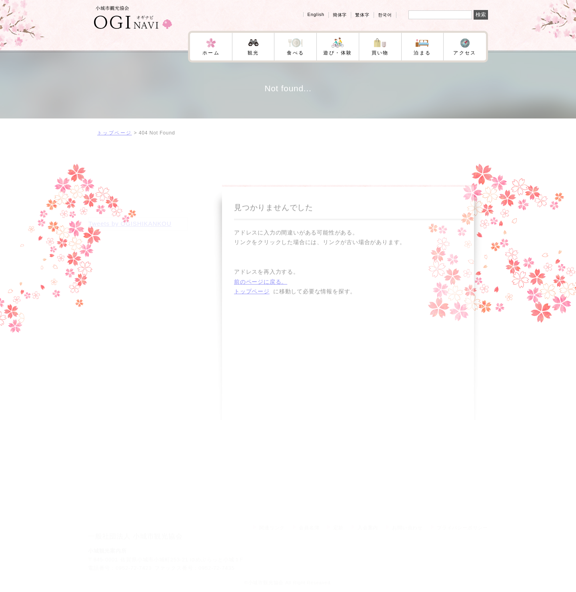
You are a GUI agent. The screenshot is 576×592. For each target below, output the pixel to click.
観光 (253, 53)
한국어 (385, 14)
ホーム (211, 53)
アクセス (464, 53)
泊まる (422, 53)
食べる (295, 53)
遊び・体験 (337, 53)
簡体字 (340, 14)
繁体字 (362, 14)
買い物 (380, 53)
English (316, 14)
